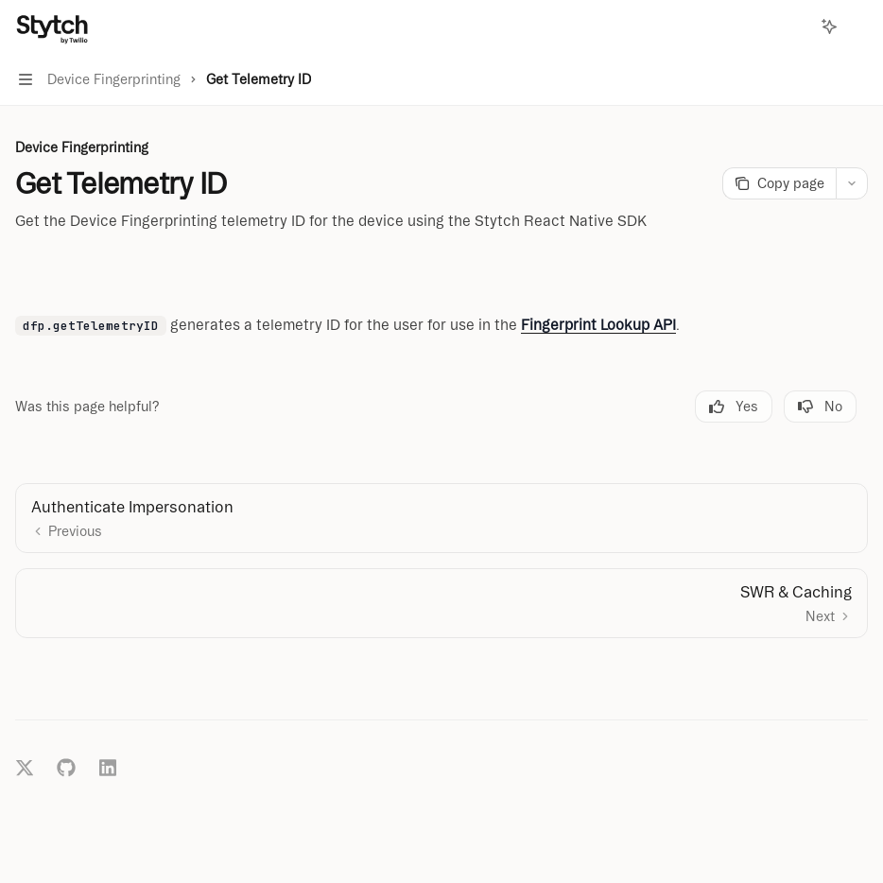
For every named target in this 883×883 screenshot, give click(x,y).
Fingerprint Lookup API (598, 325)
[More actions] (858, 26)
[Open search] (794, 26)
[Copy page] (779, 183)
